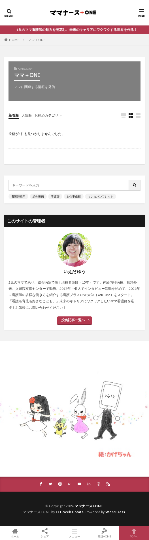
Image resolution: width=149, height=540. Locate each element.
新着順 (13, 115)
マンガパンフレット (100, 196)
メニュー (74, 533)
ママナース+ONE (89, 506)
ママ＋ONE (37, 40)
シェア (44, 533)
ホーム (15, 533)
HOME (14, 40)
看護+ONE (104, 533)
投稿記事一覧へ (73, 320)
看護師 (55, 196)
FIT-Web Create (70, 512)
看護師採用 (18, 196)
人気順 (27, 115)
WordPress (115, 512)
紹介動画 (38, 196)
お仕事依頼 (74, 196)
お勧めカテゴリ (46, 115)
